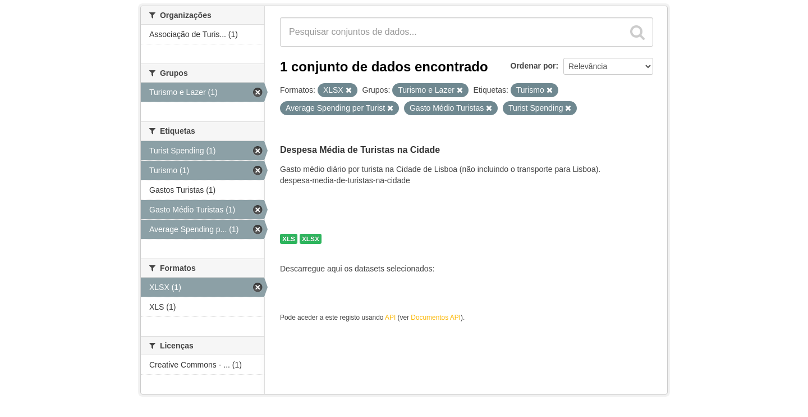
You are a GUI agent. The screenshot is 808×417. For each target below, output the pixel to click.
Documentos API (436, 317)
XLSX (310, 239)
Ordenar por (533, 65)
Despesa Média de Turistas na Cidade (360, 150)
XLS (288, 239)
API (390, 317)
